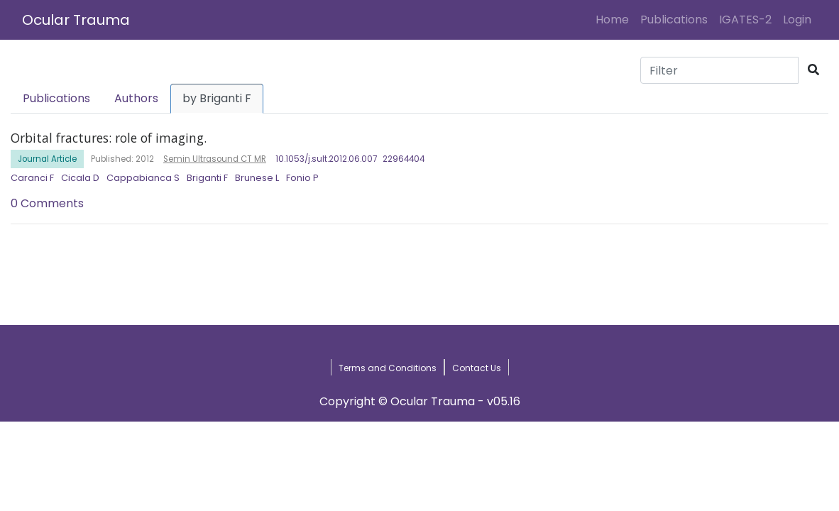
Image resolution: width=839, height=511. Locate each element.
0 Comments (47, 203)
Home (615, 19)
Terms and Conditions (388, 368)
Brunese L (257, 178)
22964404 (403, 159)
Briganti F (207, 178)
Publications (674, 19)
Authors (136, 98)
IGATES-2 (745, 19)
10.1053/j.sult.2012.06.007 (326, 159)
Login (800, 19)
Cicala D (80, 178)
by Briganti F (216, 98)
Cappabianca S (143, 178)
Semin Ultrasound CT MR (214, 159)
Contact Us (476, 368)
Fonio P (302, 178)
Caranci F (32, 178)
